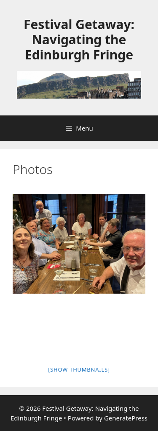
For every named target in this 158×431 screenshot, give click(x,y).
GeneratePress (125, 418)
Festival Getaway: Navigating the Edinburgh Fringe (79, 39)
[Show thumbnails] (79, 369)
